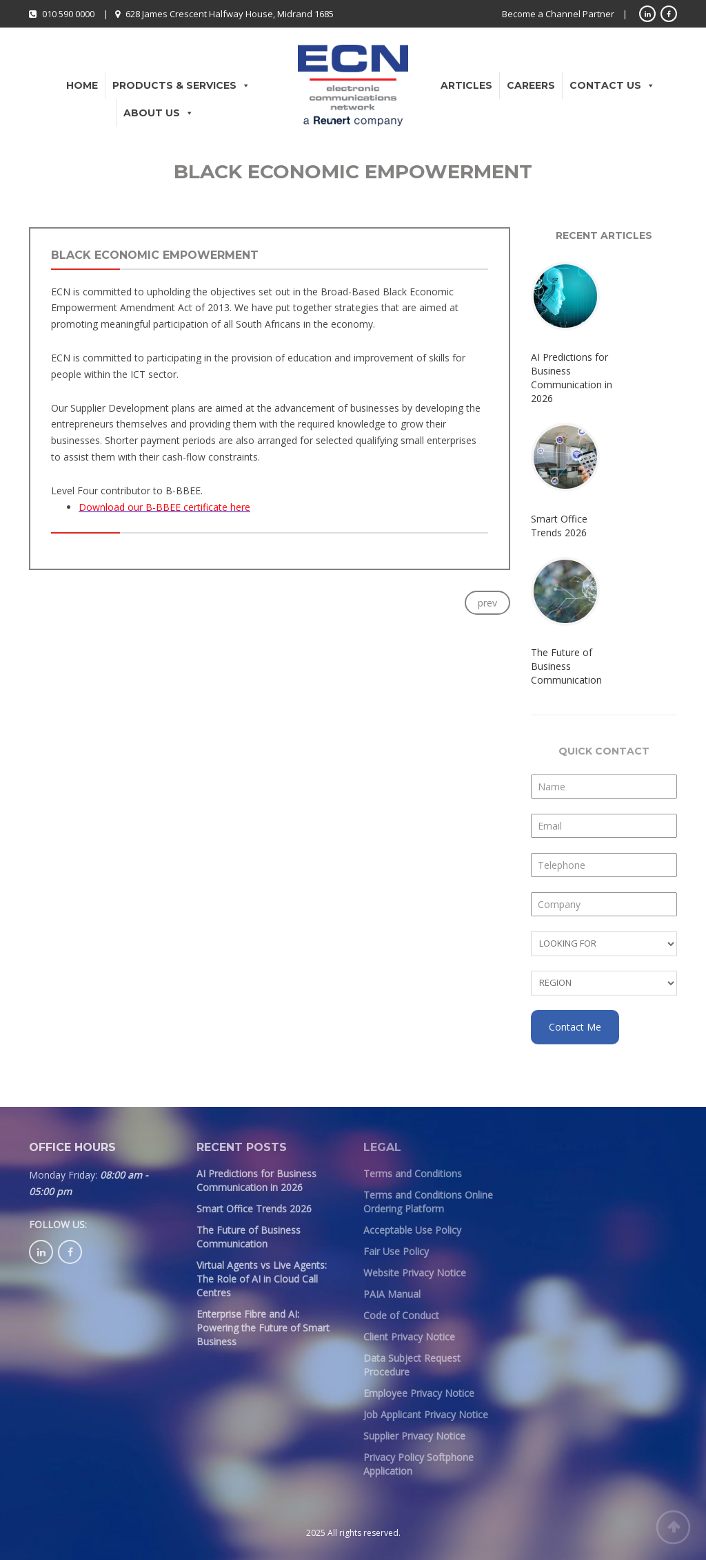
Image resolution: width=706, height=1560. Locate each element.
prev (487, 602)
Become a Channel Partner (558, 14)
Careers (531, 85)
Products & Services (181, 85)
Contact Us (612, 85)
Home (82, 85)
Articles (466, 85)
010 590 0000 (68, 14)
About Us (158, 113)
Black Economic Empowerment (155, 255)
